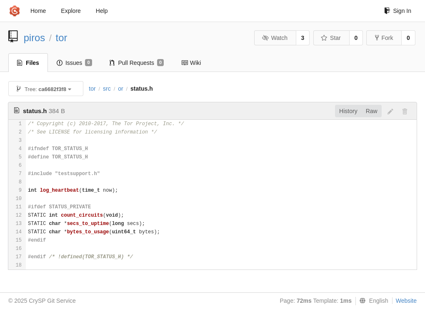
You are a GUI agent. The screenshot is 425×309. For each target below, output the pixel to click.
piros (34, 37)
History (348, 111)
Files (28, 62)
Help (102, 10)
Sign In (397, 10)
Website (406, 300)
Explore (70, 10)
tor (62, 37)
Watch (275, 38)
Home (38, 10)
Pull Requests (137, 63)
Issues (74, 63)
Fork (384, 38)
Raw (372, 111)
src (107, 88)
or (120, 88)
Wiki (191, 62)
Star (331, 38)
